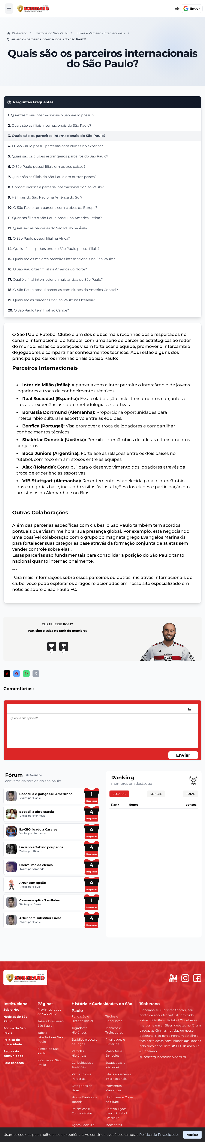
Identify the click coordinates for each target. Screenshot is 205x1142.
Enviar (183, 755)
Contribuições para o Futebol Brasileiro (116, 1113)
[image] (190, 709)
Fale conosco (13, 1063)
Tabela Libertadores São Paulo (50, 1037)
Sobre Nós (11, 1009)
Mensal (156, 793)
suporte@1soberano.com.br (162, 1057)
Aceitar (192, 1135)
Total (190, 793)
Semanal (119, 793)
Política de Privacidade (158, 1135)
